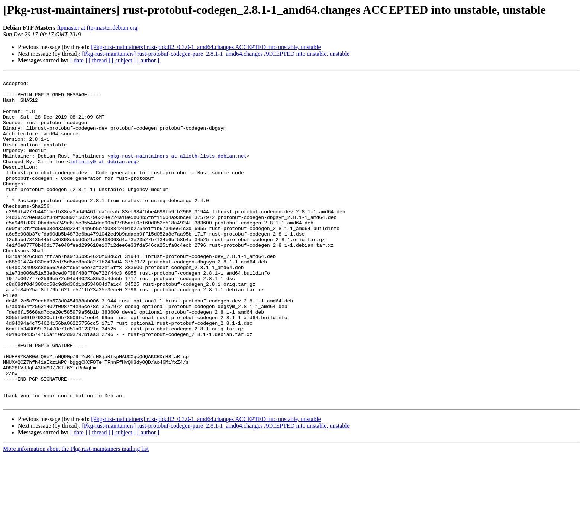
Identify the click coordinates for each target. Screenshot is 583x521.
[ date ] (78, 60)
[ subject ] (124, 60)
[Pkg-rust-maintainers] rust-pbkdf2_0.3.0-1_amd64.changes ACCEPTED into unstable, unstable (206, 47)
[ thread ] (99, 60)
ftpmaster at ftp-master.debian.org (97, 28)
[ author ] (148, 60)
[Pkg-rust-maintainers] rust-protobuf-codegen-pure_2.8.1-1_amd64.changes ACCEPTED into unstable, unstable (215, 54)
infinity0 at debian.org (103, 179)
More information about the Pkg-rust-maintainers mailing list (76, 514)
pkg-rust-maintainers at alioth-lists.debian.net (178, 172)
